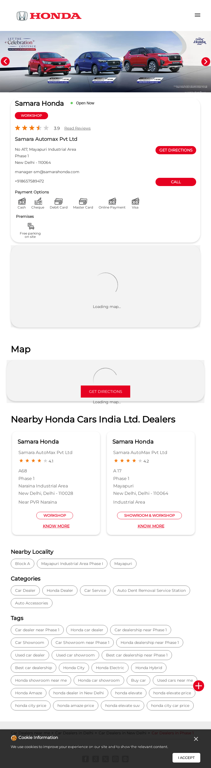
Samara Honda (38, 441)
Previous (5, 61)
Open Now (85, 103)
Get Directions (105, 391)
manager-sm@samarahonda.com (47, 171)
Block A (22, 563)
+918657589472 (29, 181)
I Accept (186, 758)
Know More (56, 526)
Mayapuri (123, 563)
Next (206, 61)
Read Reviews (77, 128)
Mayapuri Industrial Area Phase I (72, 563)
